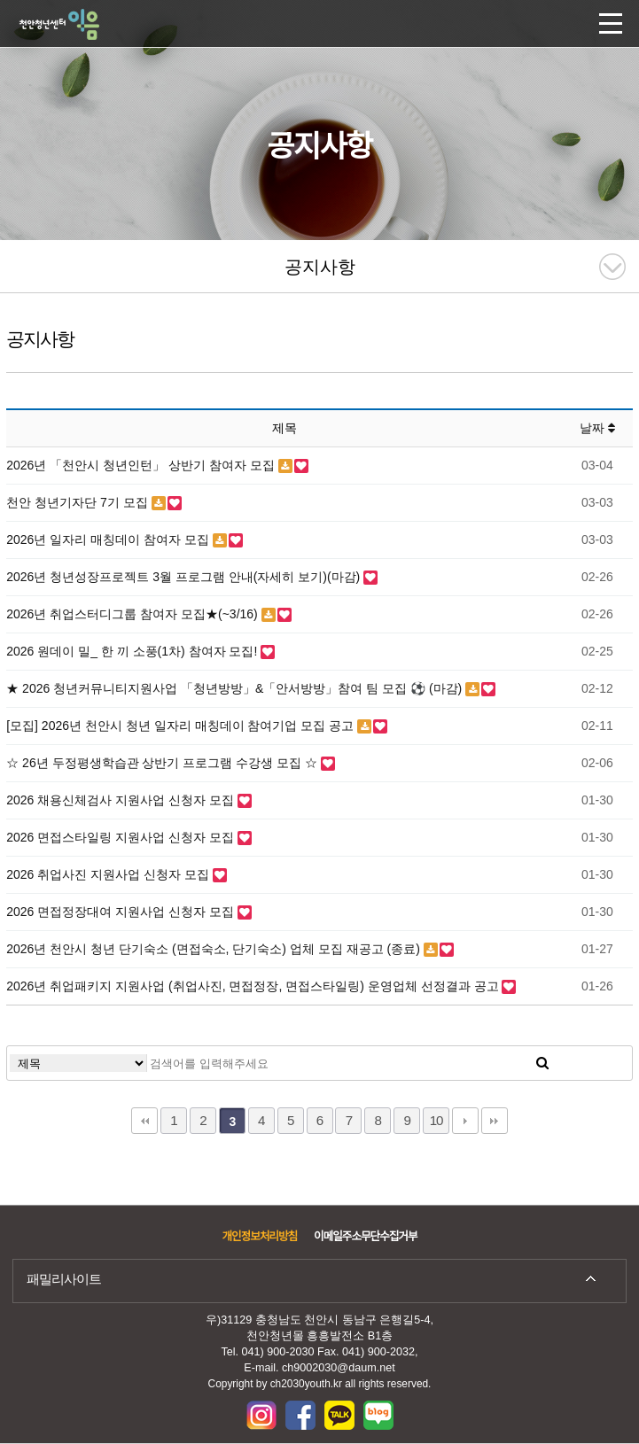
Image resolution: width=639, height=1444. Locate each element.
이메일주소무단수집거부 (365, 1237)
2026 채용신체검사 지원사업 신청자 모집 (122, 800)
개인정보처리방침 (259, 1237)
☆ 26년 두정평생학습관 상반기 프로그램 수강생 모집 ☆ (163, 763)
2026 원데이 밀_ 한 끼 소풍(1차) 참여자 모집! (133, 651)
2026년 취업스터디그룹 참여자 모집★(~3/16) (133, 614)
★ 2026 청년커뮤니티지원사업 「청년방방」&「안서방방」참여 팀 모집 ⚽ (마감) (235, 688)
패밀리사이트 (64, 1278)
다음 (465, 1120)
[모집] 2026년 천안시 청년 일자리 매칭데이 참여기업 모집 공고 (181, 725)
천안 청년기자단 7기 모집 (78, 502)
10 (436, 1120)
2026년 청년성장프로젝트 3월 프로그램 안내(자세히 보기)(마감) (184, 577)
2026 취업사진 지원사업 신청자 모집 (109, 874)
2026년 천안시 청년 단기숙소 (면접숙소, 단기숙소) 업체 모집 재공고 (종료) (215, 949)
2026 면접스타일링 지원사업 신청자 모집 (122, 837)
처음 (144, 1120)
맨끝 (494, 1120)
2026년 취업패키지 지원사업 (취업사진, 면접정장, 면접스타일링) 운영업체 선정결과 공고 (254, 986)
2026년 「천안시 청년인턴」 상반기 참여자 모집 (141, 465)
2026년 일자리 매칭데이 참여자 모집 (109, 539)
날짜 (597, 428)
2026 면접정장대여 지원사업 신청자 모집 (122, 911)
